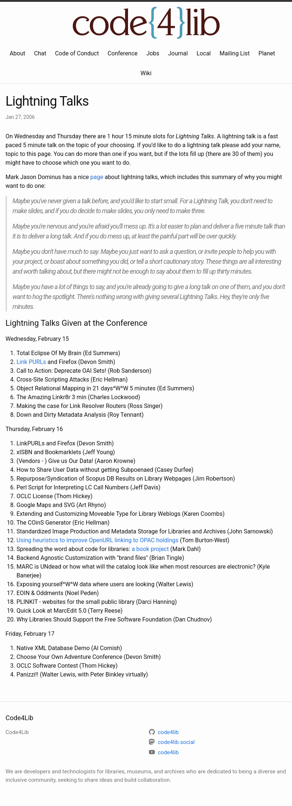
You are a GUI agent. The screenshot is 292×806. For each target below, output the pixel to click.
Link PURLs (31, 361)
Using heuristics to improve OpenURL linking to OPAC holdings (97, 540)
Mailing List (234, 53)
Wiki (146, 73)
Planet (267, 53)
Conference (122, 53)
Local (204, 53)
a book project (150, 549)
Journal (178, 53)
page (96, 177)
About (17, 53)
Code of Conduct (77, 53)
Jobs (152, 53)
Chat (40, 53)
